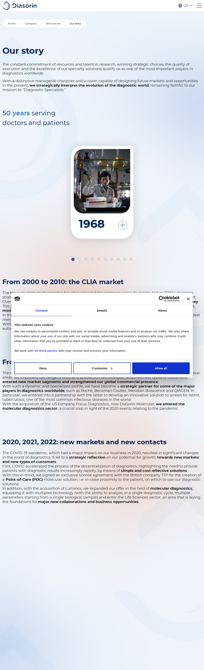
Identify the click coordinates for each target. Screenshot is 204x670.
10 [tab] (132, 260)
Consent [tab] (41, 310)
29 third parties (46, 350)
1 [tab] (73, 260)
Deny (43, 368)
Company (31, 23)
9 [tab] (125, 260)
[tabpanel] (166, 189)
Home (12, 23)
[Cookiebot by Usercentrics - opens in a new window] (161, 299)
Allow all (161, 368)
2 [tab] (80, 260)
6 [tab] (106, 260)
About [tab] (162, 310)
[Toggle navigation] (199, 5)
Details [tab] (102, 310)
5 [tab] (99, 260)
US (185, 5)
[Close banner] (188, 298)
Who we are (53, 23)
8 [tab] (119, 260)
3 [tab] (86, 260)
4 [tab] (93, 260)
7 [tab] (112, 260)
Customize (102, 368)
